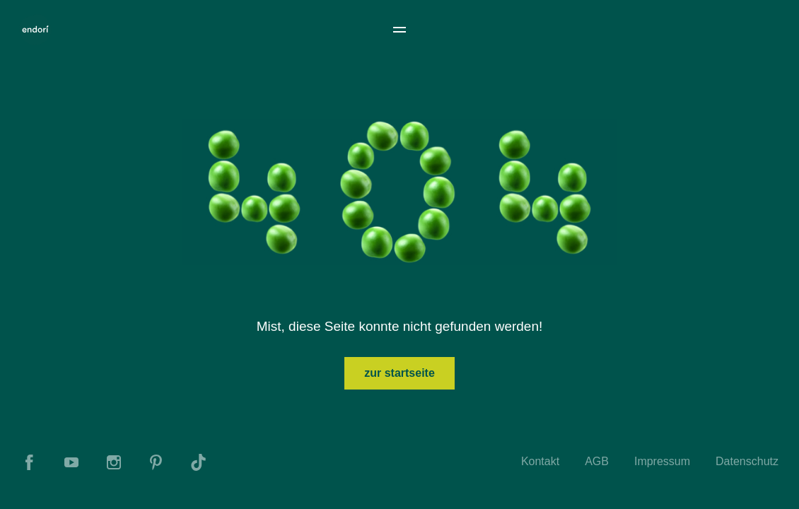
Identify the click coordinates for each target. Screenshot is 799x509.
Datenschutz (747, 461)
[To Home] (35, 29)
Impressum (662, 461)
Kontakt (540, 461)
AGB (597, 461)
